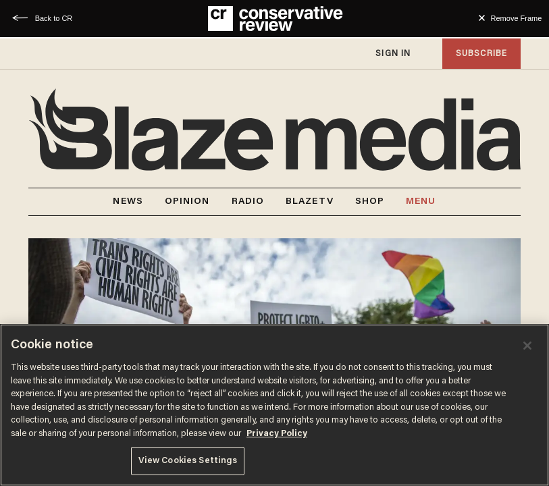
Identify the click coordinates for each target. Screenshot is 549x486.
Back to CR (54, 18)
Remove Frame (516, 18)
